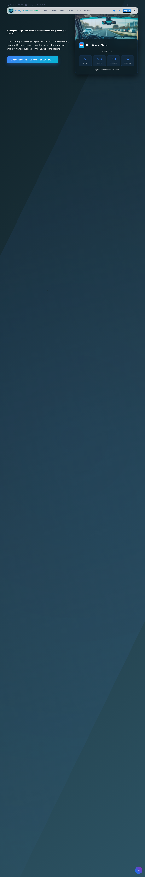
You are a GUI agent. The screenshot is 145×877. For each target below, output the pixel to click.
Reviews (70, 11)
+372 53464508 (16, 5)
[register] (138, 870)
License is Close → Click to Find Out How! (33, 60)
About (62, 11)
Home (45, 11)
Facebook (134, 5)
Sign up (127, 11)
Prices (79, 11)
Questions (87, 11)
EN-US (117, 11)
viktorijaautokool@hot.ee (37, 5)
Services (54, 11)
